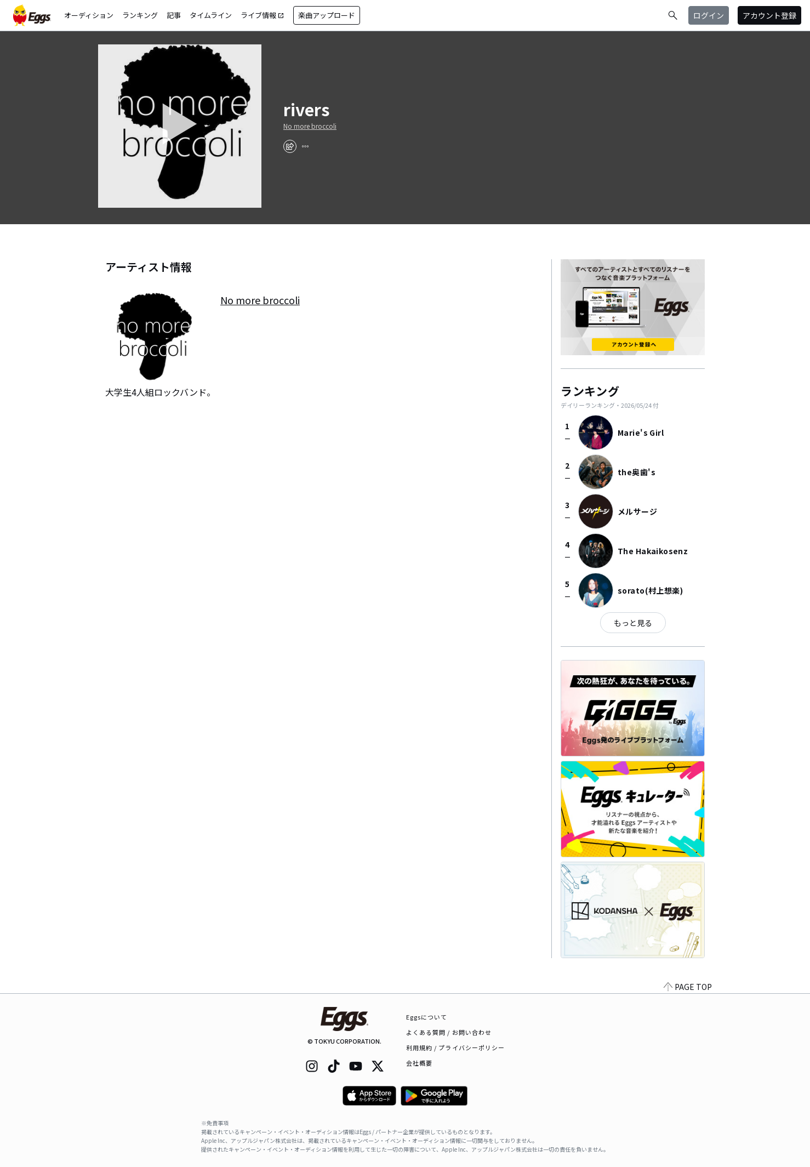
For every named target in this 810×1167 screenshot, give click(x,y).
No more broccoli (309, 126)
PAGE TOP (688, 986)
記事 (174, 15)
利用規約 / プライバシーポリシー (455, 1047)
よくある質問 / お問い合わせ (449, 1032)
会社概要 (419, 1062)
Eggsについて (427, 1016)
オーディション (88, 15)
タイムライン (211, 15)
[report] (305, 146)
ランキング (140, 15)
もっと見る (633, 622)
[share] (289, 146)
